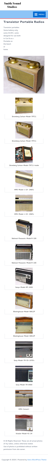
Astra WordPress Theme (36, 459)
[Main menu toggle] (39, 14)
